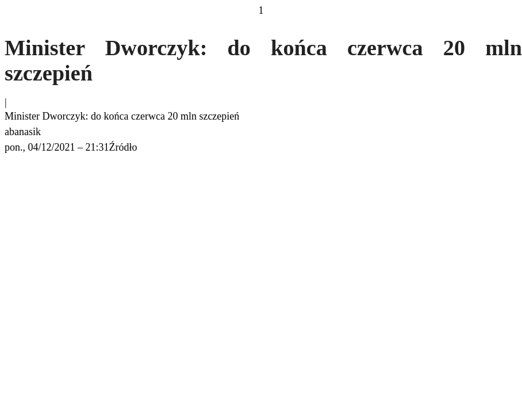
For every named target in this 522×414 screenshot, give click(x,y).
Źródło (123, 147)
